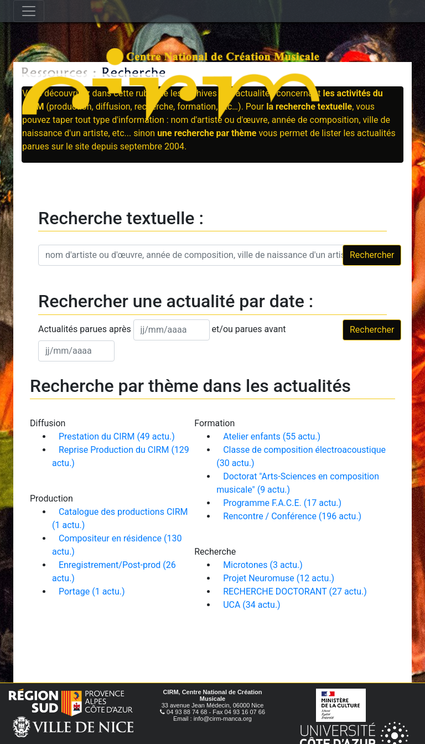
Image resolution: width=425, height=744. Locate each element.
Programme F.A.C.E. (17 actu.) (282, 503)
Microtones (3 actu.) (263, 565)
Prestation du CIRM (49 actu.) (117, 436)
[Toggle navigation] (28, 11)
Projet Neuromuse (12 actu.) (278, 578)
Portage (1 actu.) (92, 591)
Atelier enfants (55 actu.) (271, 436)
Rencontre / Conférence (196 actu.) (292, 516)
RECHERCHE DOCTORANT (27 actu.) (295, 591)
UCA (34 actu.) (252, 605)
